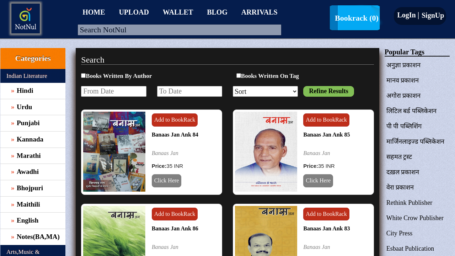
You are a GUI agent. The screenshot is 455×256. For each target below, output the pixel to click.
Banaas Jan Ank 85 (326, 135)
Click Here (166, 180)
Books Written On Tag (270, 76)
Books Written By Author (119, 76)
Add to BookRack (175, 120)
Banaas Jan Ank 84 (175, 135)
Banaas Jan (165, 153)
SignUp (432, 15)
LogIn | (408, 15)
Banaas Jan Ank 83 (326, 228)
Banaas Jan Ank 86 (175, 228)
